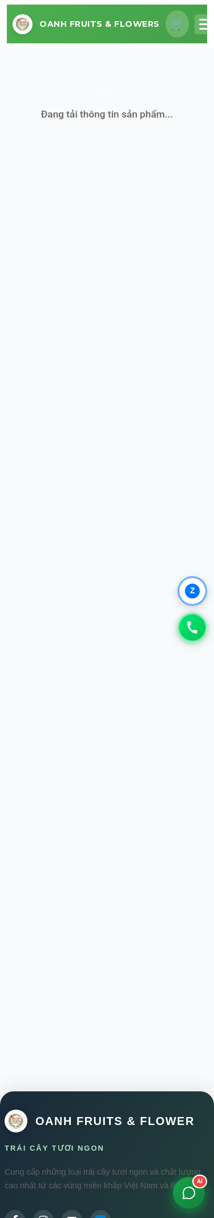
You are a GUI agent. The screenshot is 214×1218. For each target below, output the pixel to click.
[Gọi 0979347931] (192, 627)
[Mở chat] (189, 1193)
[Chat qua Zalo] (192, 591)
